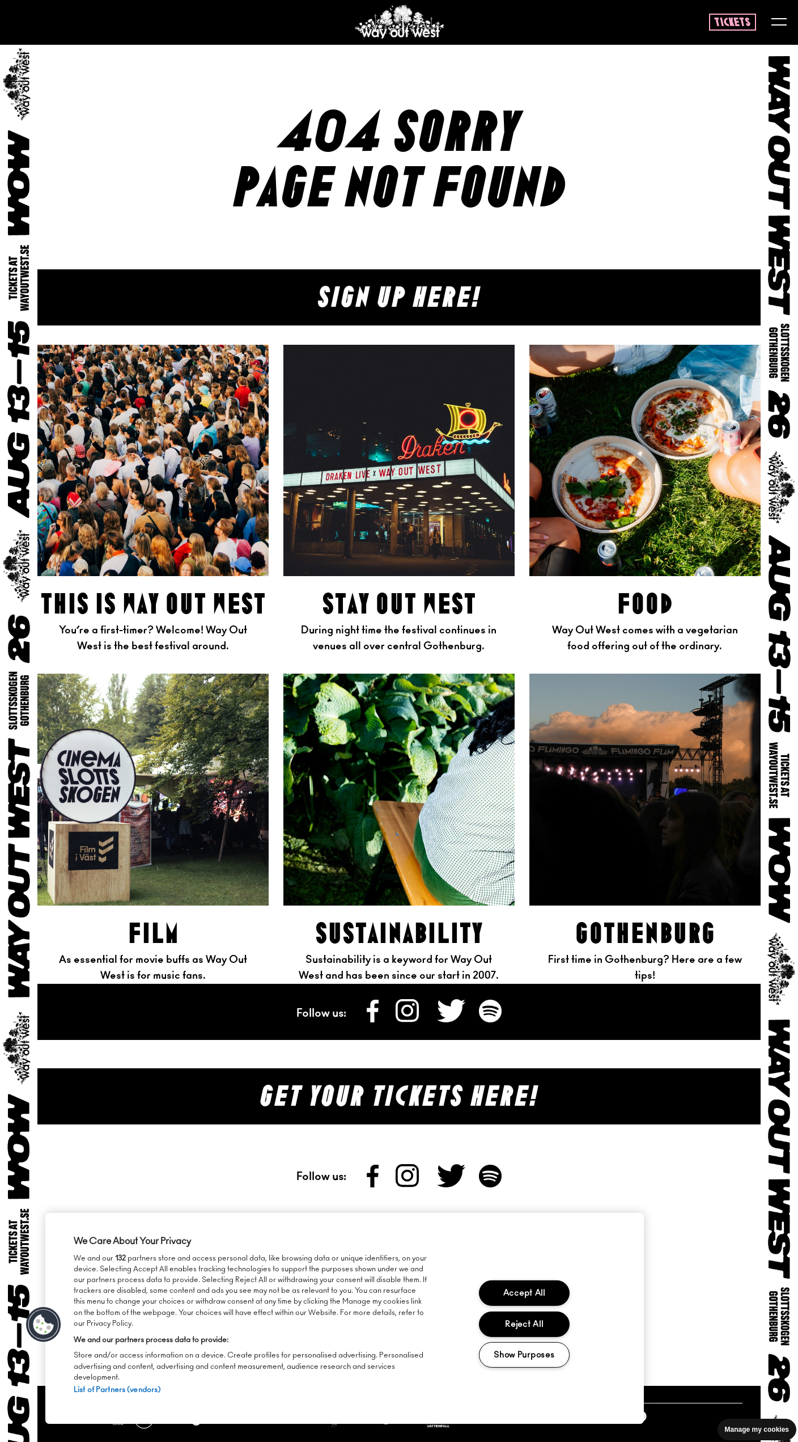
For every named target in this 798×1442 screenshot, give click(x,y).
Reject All (524, 1324)
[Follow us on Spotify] (490, 1019)
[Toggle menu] (779, 23)
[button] (44, 1324)
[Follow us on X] (452, 1019)
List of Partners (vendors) (117, 1390)
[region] (344, 1318)
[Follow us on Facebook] (373, 1019)
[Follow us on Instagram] (408, 1019)
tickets (732, 22)
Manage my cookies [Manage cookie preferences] (757, 1429)
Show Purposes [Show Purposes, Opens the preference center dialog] (524, 1355)
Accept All (524, 1293)
